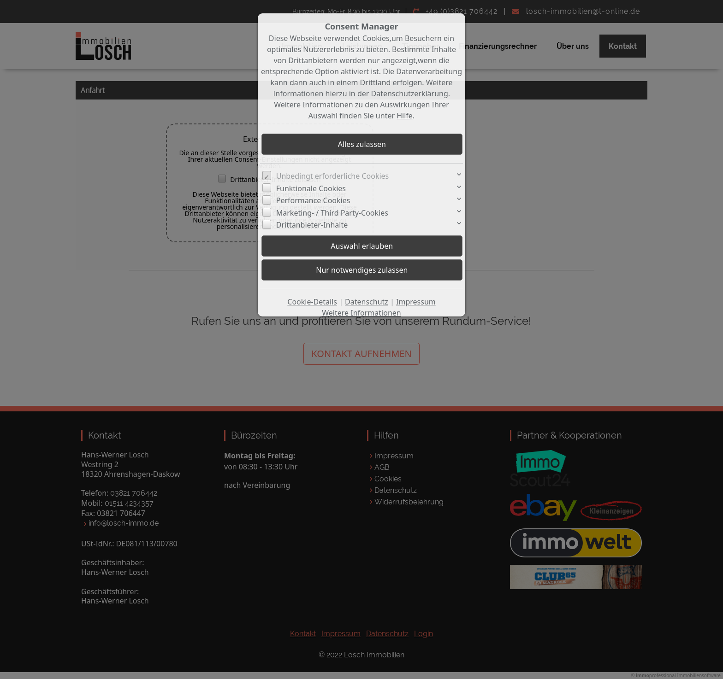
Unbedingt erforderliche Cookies (332, 176)
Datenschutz (366, 302)
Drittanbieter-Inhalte (312, 225)
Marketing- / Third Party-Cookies (332, 213)
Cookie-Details (312, 302)
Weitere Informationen (361, 313)
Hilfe (405, 116)
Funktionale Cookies (311, 188)
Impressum (416, 302)
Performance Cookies (313, 200)
